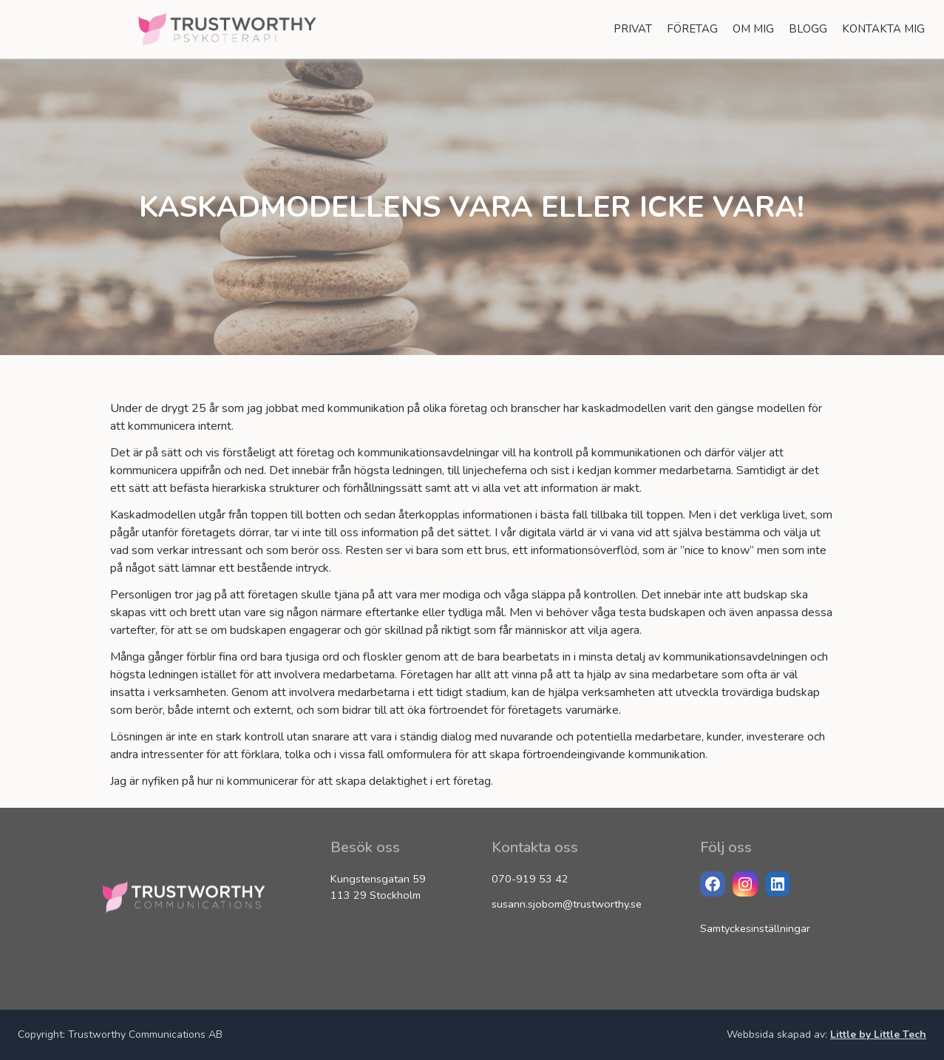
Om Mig (753, 28)
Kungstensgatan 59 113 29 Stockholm (378, 886)
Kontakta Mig (883, 28)
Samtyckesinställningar (755, 928)
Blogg (808, 28)
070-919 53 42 (530, 878)
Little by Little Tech (878, 1034)
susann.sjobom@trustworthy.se (567, 904)
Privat (633, 28)
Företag (692, 28)
